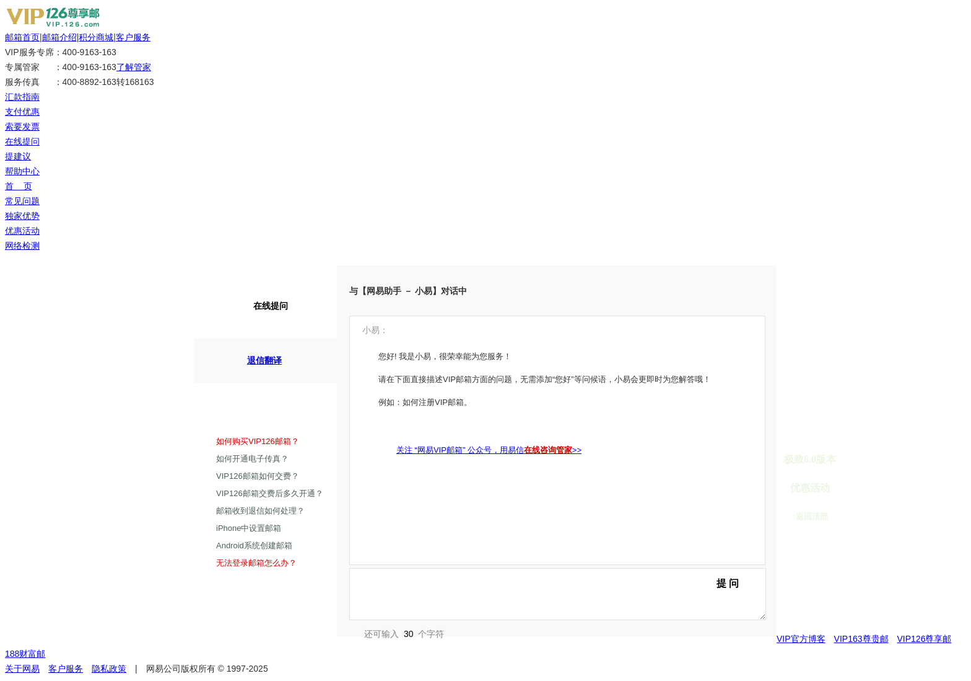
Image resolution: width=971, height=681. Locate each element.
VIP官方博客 (801, 639)
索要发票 (22, 126)
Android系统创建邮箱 (254, 545)
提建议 (18, 156)
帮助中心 (22, 171)
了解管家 (133, 67)
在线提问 (22, 141)
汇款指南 (22, 97)
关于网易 (22, 669)
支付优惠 (22, 112)
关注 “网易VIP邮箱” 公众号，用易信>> (488, 450)
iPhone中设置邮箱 (248, 528)
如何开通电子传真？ (252, 458)
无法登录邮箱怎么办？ (256, 563)
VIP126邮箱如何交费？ (257, 476)
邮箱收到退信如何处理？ (260, 510)
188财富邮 (25, 654)
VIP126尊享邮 (924, 639)
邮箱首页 (22, 37)
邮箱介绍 (59, 37)
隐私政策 (109, 669)
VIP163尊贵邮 (861, 639)
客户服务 (133, 37)
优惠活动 (810, 488)
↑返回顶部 (810, 516)
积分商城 (96, 37)
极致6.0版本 (810, 459)
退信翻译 (255, 360)
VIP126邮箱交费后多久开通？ (269, 493)
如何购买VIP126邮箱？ (257, 441)
